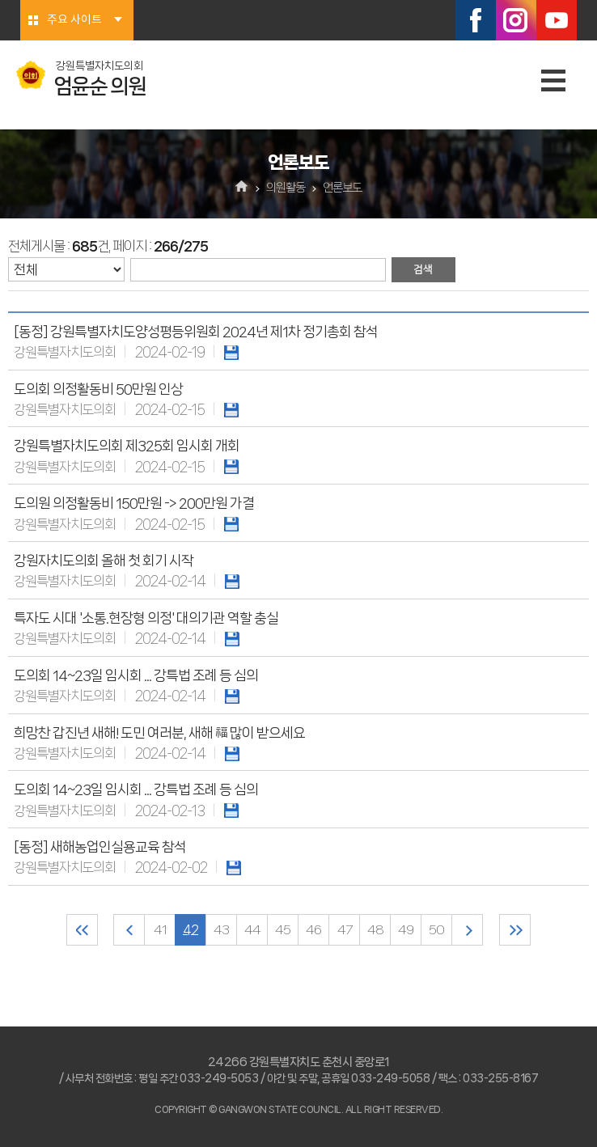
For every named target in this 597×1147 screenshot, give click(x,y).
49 (405, 930)
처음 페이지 (82, 930)
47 (344, 930)
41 (160, 930)
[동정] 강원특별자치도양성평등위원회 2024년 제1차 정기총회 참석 (196, 331)
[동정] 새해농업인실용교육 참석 (100, 847)
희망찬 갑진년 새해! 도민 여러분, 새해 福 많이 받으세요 (159, 733)
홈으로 (242, 187)
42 (190, 930)
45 (282, 930)
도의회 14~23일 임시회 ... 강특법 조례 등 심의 (136, 675)
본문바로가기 (0, 0)
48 (375, 930)
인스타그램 (516, 20)
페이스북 (475, 20)
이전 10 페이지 (129, 930)
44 (252, 930)
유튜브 (556, 20)
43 (221, 930)
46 (313, 930)
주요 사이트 (74, 20)
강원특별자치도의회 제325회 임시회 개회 (126, 445)
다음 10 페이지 (467, 930)
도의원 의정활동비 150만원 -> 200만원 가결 (134, 503)
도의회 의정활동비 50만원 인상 (98, 389)
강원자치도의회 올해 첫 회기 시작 (103, 560)
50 (436, 930)
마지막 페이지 (515, 930)
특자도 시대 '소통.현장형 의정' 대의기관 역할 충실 (146, 618)
